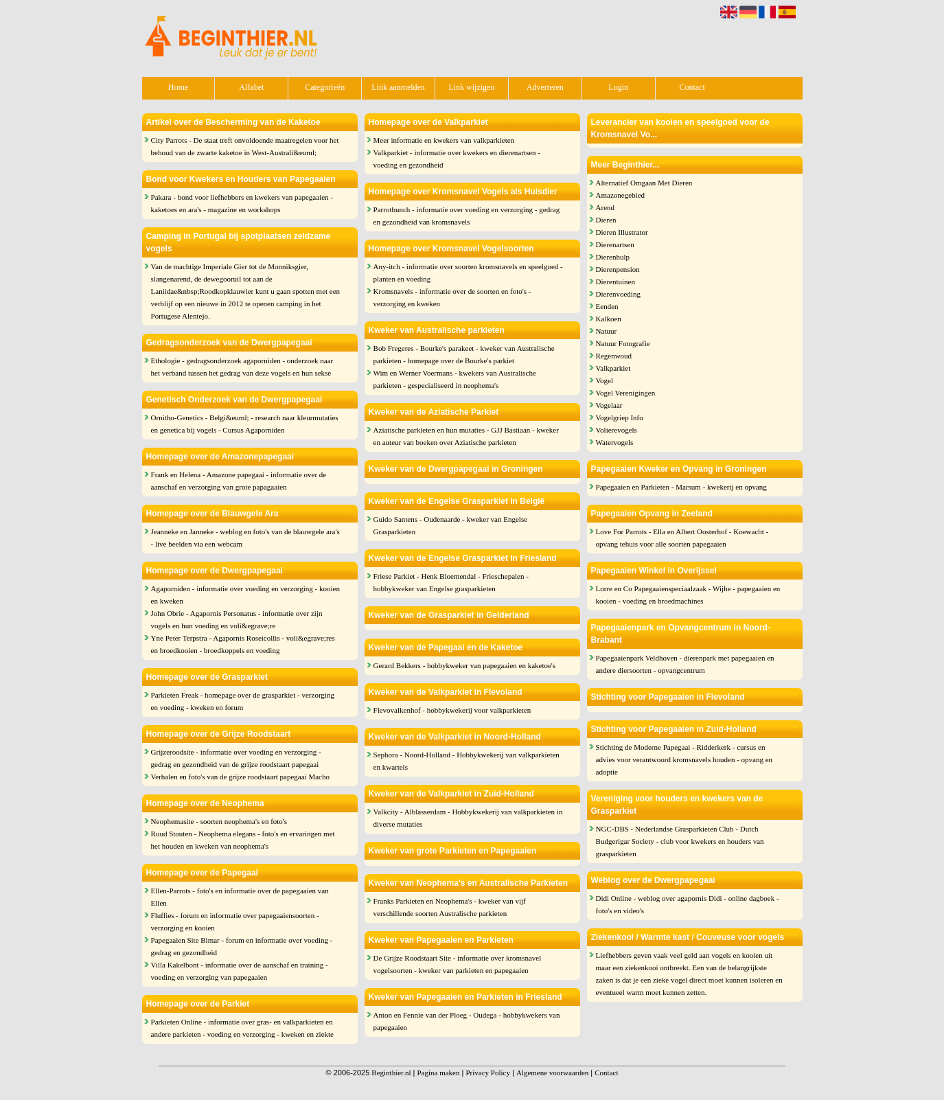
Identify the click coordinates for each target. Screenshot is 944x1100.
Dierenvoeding (618, 294)
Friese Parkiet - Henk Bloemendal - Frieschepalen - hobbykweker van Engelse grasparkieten (451, 582)
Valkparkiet (613, 368)
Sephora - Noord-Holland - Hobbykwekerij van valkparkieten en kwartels (466, 760)
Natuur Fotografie (623, 343)
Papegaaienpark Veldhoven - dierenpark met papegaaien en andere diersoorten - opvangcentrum (685, 664)
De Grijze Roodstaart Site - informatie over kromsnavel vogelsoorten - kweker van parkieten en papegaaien (457, 964)
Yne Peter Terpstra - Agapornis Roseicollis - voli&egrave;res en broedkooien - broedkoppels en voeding (243, 644)
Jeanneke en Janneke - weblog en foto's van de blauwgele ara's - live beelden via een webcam (245, 537)
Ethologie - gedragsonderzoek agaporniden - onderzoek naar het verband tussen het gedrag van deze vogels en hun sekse (242, 366)
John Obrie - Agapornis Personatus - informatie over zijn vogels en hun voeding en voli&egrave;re (237, 619)
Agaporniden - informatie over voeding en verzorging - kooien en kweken (245, 594)
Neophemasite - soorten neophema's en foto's (219, 821)
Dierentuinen (615, 281)
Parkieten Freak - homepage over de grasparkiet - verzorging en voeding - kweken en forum (242, 701)
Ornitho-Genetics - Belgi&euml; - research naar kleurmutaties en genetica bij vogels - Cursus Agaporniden (244, 423)
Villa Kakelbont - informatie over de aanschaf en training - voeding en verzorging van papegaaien (239, 971)
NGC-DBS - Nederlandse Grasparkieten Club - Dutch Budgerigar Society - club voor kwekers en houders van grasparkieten (680, 841)
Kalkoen (608, 318)
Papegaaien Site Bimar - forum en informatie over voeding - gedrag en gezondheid (242, 946)
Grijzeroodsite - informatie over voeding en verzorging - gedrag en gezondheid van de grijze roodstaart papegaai (236, 758)
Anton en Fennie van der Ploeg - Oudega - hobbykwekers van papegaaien (466, 1021)
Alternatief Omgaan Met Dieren (644, 183)
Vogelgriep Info (619, 417)
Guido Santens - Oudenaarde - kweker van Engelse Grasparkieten (450, 525)
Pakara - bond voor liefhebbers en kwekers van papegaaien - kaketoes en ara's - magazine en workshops (242, 203)
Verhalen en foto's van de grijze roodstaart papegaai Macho (240, 776)
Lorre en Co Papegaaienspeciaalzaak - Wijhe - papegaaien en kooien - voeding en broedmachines (688, 594)
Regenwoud (614, 356)
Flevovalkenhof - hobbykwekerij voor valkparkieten (452, 710)
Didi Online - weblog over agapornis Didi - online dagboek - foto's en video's (687, 904)
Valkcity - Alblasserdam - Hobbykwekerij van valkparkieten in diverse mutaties (468, 817)
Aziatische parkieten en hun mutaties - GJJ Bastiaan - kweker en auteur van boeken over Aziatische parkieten (466, 436)
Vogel (604, 380)
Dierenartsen (615, 244)
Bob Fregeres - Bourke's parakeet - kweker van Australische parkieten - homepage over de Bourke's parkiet (464, 354)
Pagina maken (438, 1072)
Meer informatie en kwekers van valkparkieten (444, 140)
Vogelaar (609, 405)
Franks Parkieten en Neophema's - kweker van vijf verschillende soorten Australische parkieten (449, 907)
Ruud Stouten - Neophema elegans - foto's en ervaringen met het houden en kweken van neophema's (243, 839)
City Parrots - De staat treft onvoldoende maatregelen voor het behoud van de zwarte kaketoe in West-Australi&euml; (245, 146)
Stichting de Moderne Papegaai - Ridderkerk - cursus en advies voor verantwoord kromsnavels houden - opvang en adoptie (684, 759)
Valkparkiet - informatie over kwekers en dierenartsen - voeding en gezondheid (456, 158)
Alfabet (251, 87)
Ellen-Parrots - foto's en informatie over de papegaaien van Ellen (240, 896)
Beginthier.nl (391, 1072)
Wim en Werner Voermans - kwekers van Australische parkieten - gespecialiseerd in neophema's (454, 379)
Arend (605, 207)
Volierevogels (616, 430)
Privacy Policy (487, 1072)
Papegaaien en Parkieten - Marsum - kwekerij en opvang (681, 487)
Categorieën (325, 87)
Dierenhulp (613, 257)
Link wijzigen (471, 87)
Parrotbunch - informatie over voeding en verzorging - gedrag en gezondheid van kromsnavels (466, 215)
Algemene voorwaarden (552, 1072)
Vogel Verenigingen (626, 393)
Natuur (606, 331)
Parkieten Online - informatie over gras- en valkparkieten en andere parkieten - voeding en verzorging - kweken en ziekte (242, 1028)
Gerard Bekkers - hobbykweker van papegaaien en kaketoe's (464, 665)
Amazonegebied (620, 195)
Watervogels (615, 442)
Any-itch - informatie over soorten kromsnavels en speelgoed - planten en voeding (468, 272)
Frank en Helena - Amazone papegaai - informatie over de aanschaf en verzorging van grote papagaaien (239, 480)
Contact (691, 87)
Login (618, 87)
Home (178, 87)
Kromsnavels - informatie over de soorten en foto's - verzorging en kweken (452, 297)
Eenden (607, 306)
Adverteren (545, 87)
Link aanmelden (398, 87)
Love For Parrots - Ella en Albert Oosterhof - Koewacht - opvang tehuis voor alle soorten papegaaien (682, 537)
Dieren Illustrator (622, 232)
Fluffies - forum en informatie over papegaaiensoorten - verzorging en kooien (235, 921)
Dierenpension (618, 269)
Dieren (606, 220)
